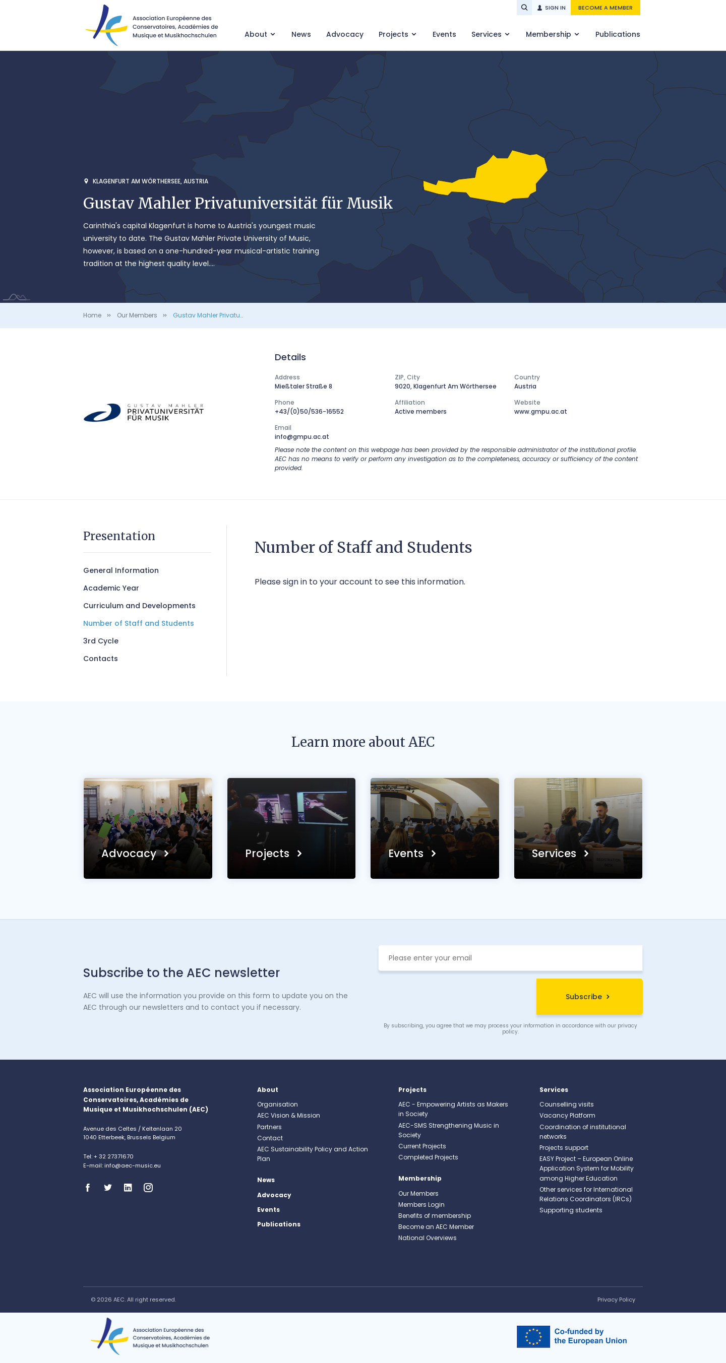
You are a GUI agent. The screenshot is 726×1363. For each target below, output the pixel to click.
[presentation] (454, 998)
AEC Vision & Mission (288, 1115)
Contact (270, 1138)
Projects (394, 34)
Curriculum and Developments (139, 606)
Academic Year (111, 588)
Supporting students (570, 1210)
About (257, 34)
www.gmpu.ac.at (540, 411)
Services (487, 34)
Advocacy (345, 34)
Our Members (137, 315)
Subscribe (584, 997)
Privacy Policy (616, 1299)
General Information (121, 570)
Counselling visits (566, 1104)
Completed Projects (428, 1157)
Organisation (277, 1104)
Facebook (90, 1187)
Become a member (605, 8)
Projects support (563, 1147)
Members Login (421, 1204)
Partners (269, 1127)
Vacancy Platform (567, 1115)
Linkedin (131, 1187)
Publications (617, 34)
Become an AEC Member (436, 1226)
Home (92, 315)
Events (444, 34)
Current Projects (422, 1146)
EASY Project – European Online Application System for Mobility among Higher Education (586, 1168)
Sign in (555, 8)
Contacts (100, 659)
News (301, 34)
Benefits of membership (434, 1215)
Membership (549, 34)
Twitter (110, 1187)
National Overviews (427, 1238)
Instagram (151, 1187)
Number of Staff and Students (138, 623)
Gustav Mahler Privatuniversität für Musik (234, 315)
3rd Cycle (100, 641)
